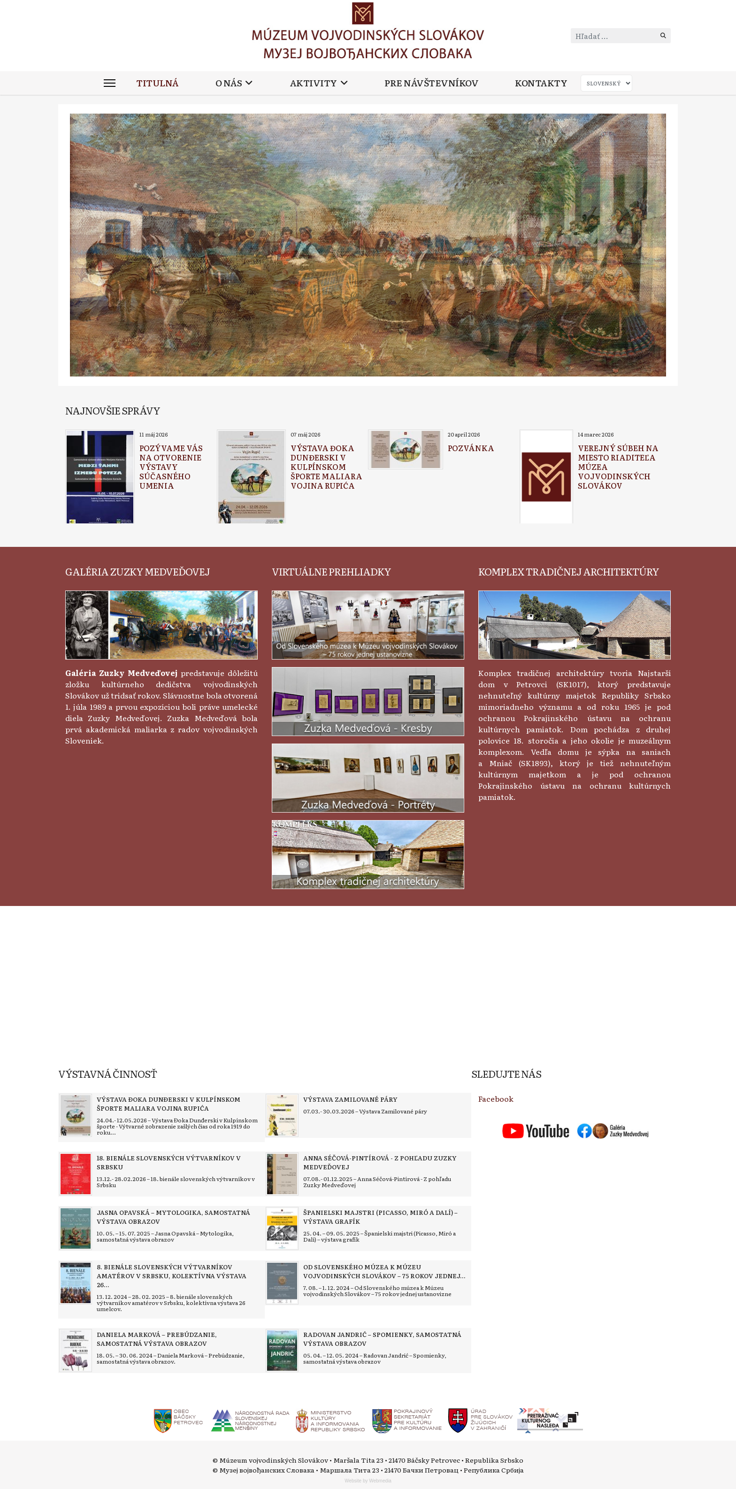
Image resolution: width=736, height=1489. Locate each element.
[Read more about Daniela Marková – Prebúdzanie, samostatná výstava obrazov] (76, 1350)
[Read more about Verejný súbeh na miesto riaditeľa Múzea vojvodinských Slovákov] (546, 478)
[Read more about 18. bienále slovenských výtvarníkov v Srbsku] (76, 1174)
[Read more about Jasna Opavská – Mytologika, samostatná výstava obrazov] (76, 1228)
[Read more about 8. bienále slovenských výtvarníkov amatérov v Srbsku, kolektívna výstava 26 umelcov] (76, 1283)
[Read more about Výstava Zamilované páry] (282, 1115)
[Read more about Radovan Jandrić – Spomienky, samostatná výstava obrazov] (282, 1350)
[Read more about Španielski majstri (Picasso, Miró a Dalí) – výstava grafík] (282, 1228)
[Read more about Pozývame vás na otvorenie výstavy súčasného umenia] (100, 478)
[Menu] (109, 83)
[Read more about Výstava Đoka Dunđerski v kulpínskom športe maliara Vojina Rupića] (251, 478)
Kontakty (541, 82)
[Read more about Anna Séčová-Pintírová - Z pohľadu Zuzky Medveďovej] (282, 1174)
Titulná (157, 82)
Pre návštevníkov (431, 82)
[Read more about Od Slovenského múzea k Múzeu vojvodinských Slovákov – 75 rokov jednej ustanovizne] (282, 1283)
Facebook (496, 1098)
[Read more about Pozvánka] (405, 449)
